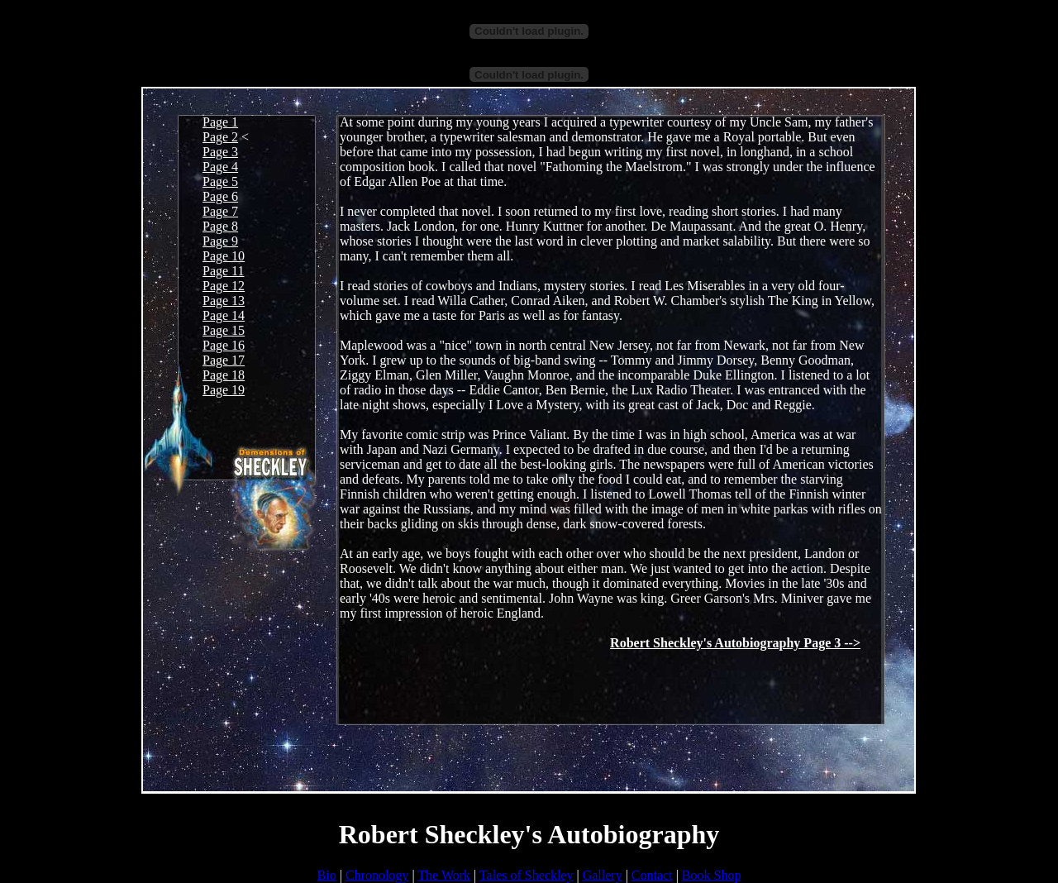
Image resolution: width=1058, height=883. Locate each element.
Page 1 (220, 122)
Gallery (602, 875)
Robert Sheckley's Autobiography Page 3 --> (735, 643)
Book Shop (711, 875)
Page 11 (224, 271)
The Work (443, 875)
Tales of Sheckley (526, 875)
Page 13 (224, 301)
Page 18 (224, 375)
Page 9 (220, 241)
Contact (652, 875)
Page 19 (224, 390)
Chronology (377, 875)
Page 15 (224, 330)
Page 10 (224, 256)
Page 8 (220, 226)
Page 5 (220, 181)
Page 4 (220, 167)
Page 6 (220, 196)
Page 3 (220, 152)
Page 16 (224, 345)
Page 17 (224, 360)
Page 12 (224, 286)
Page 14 (224, 315)
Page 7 (220, 211)
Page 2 (220, 137)
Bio (326, 875)
